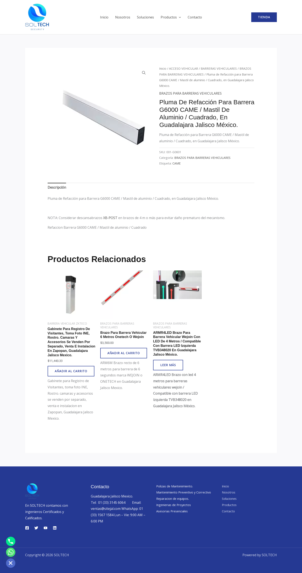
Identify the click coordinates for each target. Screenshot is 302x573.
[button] (179, 17)
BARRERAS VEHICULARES (219, 68)
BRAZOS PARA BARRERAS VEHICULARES (190, 93)
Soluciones (145, 17)
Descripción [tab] (57, 187)
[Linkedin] (55, 528)
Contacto (195, 17)
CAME (176, 163)
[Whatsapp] (10, 552)
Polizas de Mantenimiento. (177, 486)
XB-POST (110, 217)
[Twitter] (36, 528)
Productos (171, 17)
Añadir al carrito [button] (71, 371)
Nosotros (122, 17)
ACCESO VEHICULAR (183, 68)
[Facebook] (27, 528)
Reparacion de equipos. (174, 505)
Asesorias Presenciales (174, 517)
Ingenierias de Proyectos (175, 511)
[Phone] (10, 541)
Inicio (104, 17)
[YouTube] (45, 528)
